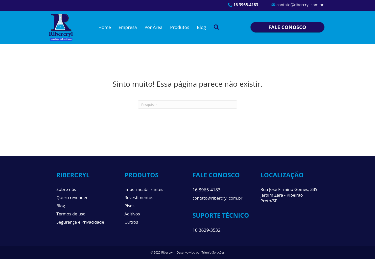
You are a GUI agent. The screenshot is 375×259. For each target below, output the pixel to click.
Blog (201, 27)
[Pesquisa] (187, 104)
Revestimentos (138, 197)
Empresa (128, 27)
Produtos (179, 27)
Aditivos (132, 214)
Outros (131, 222)
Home (104, 27)
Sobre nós (66, 189)
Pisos (129, 205)
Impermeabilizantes (143, 189)
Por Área (153, 27)
